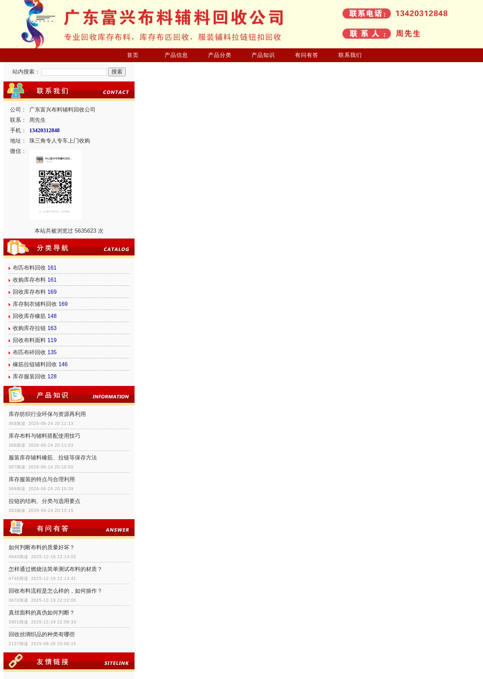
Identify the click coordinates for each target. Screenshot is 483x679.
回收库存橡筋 (29, 316)
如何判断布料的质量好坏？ (42, 547)
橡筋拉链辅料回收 (35, 364)
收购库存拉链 (29, 328)
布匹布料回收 (29, 268)
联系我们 (350, 55)
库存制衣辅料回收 (35, 304)
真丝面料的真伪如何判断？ (42, 612)
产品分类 (219, 55)
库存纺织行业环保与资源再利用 (47, 414)
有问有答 (306, 55)
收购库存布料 (29, 280)
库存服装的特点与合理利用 (42, 479)
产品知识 (263, 55)
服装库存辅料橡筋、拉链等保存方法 (53, 457)
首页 (133, 55)
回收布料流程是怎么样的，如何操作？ (55, 591)
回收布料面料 (29, 340)
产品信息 (176, 55)
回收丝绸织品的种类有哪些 (42, 634)
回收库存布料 (29, 292)
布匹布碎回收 (29, 352)
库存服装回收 (29, 376)
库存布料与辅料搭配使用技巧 (44, 436)
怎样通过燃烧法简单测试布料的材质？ (55, 569)
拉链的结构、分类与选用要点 (44, 501)
